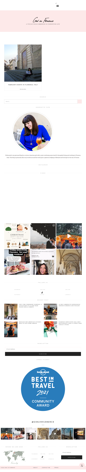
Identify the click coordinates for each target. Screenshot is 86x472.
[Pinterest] (17, 295)
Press (57, 470)
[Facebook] (17, 290)
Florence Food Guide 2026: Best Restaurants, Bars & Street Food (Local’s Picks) (70, 326)
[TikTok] (42, 459)
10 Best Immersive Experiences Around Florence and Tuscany (69, 307)
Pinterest (35, 461)
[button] (58, 7)
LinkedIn (51, 461)
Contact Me (46, 470)
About (35, 470)
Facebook (35, 456)
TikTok (42, 461)
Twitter (42, 456)
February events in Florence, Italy (23, 87)
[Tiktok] (42, 295)
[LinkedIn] (68, 295)
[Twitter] (42, 290)
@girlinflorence (43, 424)
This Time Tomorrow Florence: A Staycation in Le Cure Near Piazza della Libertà (30, 308)
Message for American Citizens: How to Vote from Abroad (30, 325)
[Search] (80, 104)
